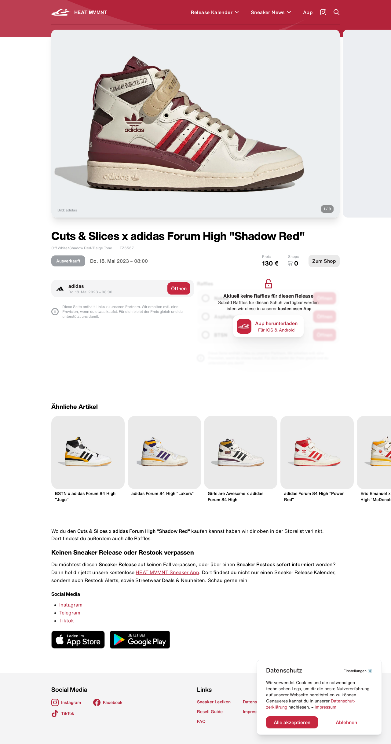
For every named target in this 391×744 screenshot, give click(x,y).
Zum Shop (324, 260)
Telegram (69, 612)
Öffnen (179, 288)
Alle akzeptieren (292, 722)
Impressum (325, 707)
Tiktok (66, 620)
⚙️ (357, 671)
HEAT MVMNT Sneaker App (167, 572)
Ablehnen (346, 722)
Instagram (70, 604)
